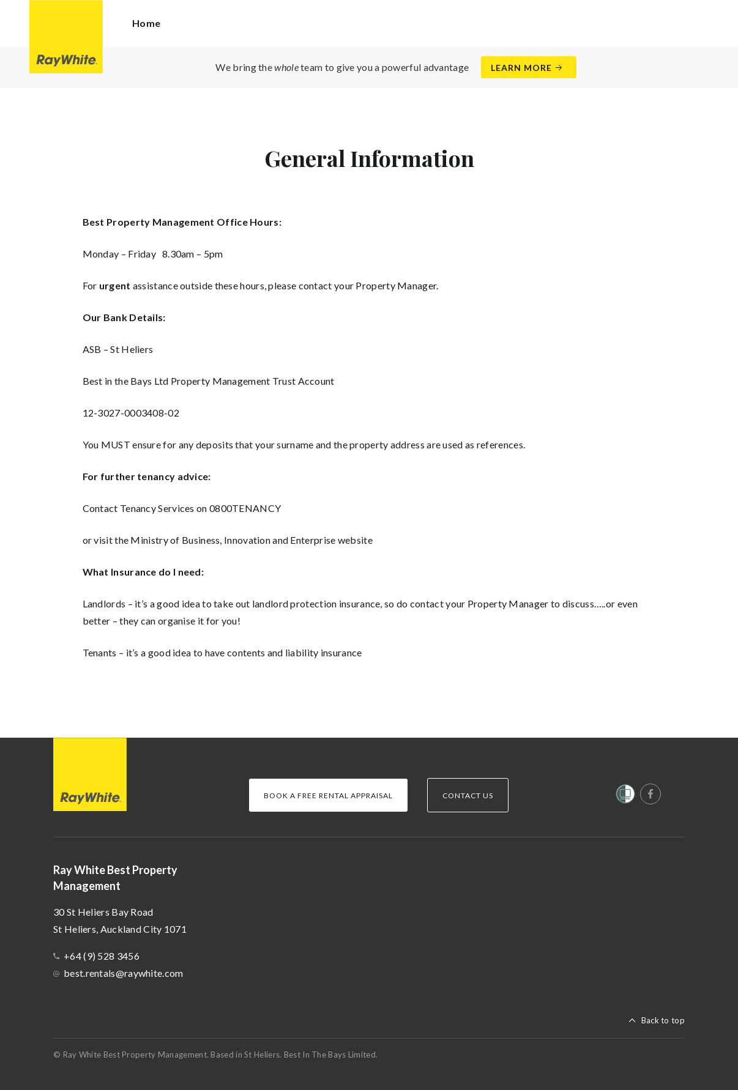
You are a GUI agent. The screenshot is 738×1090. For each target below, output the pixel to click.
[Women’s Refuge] (625, 796)
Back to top (663, 1020)
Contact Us (467, 795)
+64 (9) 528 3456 (102, 956)
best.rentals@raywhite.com (124, 973)
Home (146, 23)
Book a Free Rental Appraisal (328, 795)
